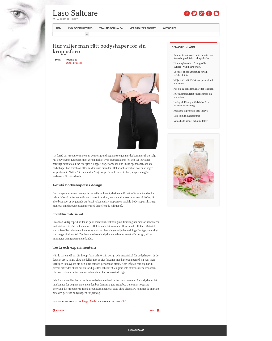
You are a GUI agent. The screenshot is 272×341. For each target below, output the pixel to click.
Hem (58, 28)
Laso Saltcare (75, 12)
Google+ (202, 13)
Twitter (194, 13)
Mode (93, 301)
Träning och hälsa (111, 28)
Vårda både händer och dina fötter (190, 120)
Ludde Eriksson (74, 62)
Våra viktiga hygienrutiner (186, 115)
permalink (121, 301)
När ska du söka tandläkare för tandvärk (193, 88)
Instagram (216, 13)
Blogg (85, 301)
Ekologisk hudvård (80, 28)
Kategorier (169, 28)
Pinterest (209, 13)
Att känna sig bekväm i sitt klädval (190, 110)
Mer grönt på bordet (143, 28)
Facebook (187, 13)
